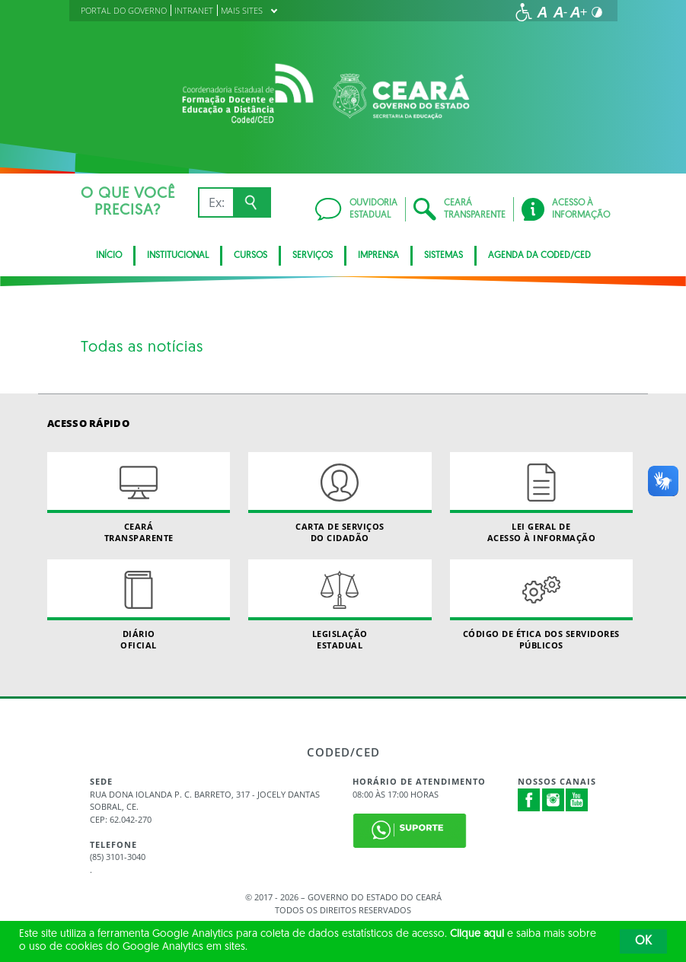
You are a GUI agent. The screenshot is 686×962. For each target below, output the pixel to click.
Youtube (577, 799)
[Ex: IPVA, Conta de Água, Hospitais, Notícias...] (216, 202)
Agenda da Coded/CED (539, 255)
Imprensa (378, 255)
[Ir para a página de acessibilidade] (524, 12)
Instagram (553, 799)
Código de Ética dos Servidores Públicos (541, 605)
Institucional (178, 255)
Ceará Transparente (138, 497)
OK (643, 941)
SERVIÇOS (312, 255)
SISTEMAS (443, 255)
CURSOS (250, 255)
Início (109, 255)
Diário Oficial (138, 605)
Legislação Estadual (339, 605)
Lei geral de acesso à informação (541, 497)
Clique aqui (477, 934)
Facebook (529, 799)
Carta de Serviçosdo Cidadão (339, 497)
